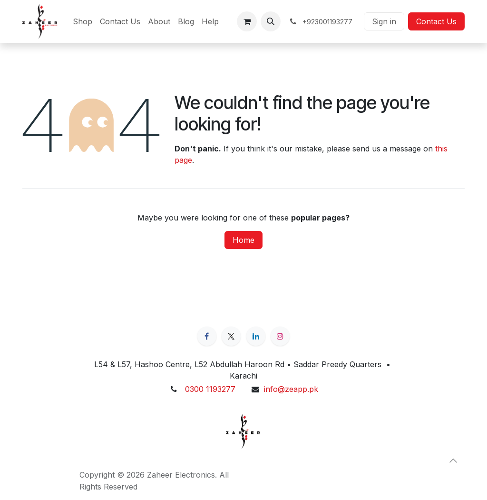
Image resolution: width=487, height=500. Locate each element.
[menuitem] (82, 21)
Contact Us (436, 21)
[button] (271, 21)
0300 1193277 (210, 389)
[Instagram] (280, 336)
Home (243, 240)
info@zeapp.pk (291, 389)
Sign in (384, 21)
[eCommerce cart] (247, 21)
